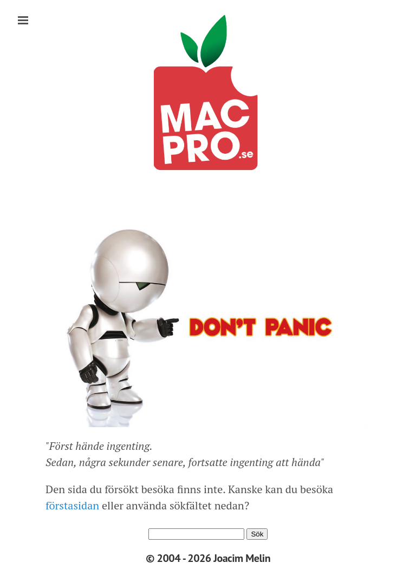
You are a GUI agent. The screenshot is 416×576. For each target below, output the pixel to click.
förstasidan (72, 505)
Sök (257, 534)
